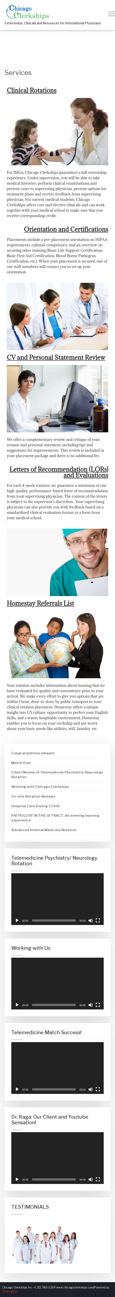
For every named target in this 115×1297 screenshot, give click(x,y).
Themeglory (10, 1291)
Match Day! (21, 763)
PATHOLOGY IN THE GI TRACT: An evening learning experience (55, 818)
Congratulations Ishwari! (32, 753)
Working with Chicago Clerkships (40, 787)
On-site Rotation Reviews (33, 796)
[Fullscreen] (98, 920)
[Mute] (90, 920)
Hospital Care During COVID (35, 806)
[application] (57, 899)
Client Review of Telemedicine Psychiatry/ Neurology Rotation (57, 774)
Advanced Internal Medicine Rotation (44, 830)
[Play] (17, 920)
